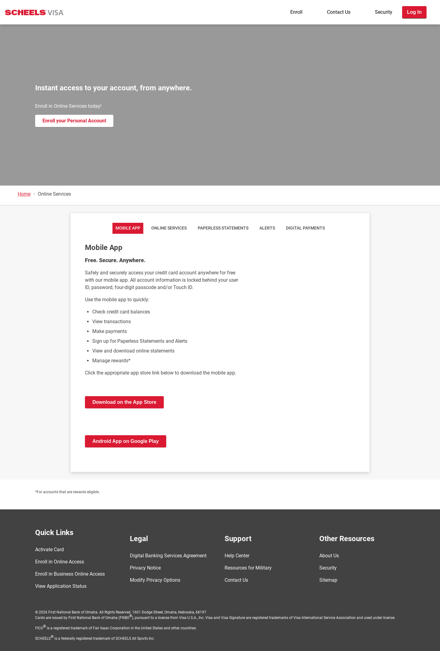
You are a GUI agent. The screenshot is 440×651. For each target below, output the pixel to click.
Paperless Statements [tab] (223, 228)
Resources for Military (248, 568)
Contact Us (338, 12)
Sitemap (328, 580)
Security (383, 12)
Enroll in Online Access (59, 562)
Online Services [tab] (169, 228)
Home (24, 194)
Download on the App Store (124, 402)
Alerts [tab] (267, 228)
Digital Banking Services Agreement (168, 556)
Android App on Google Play (125, 441)
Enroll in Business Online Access (70, 574)
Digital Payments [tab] (305, 228)
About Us (329, 556)
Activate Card (49, 549)
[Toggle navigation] (433, 29)
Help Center (237, 556)
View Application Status (60, 586)
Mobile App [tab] (128, 228)
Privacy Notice (145, 568)
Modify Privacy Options (155, 580)
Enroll (296, 12)
